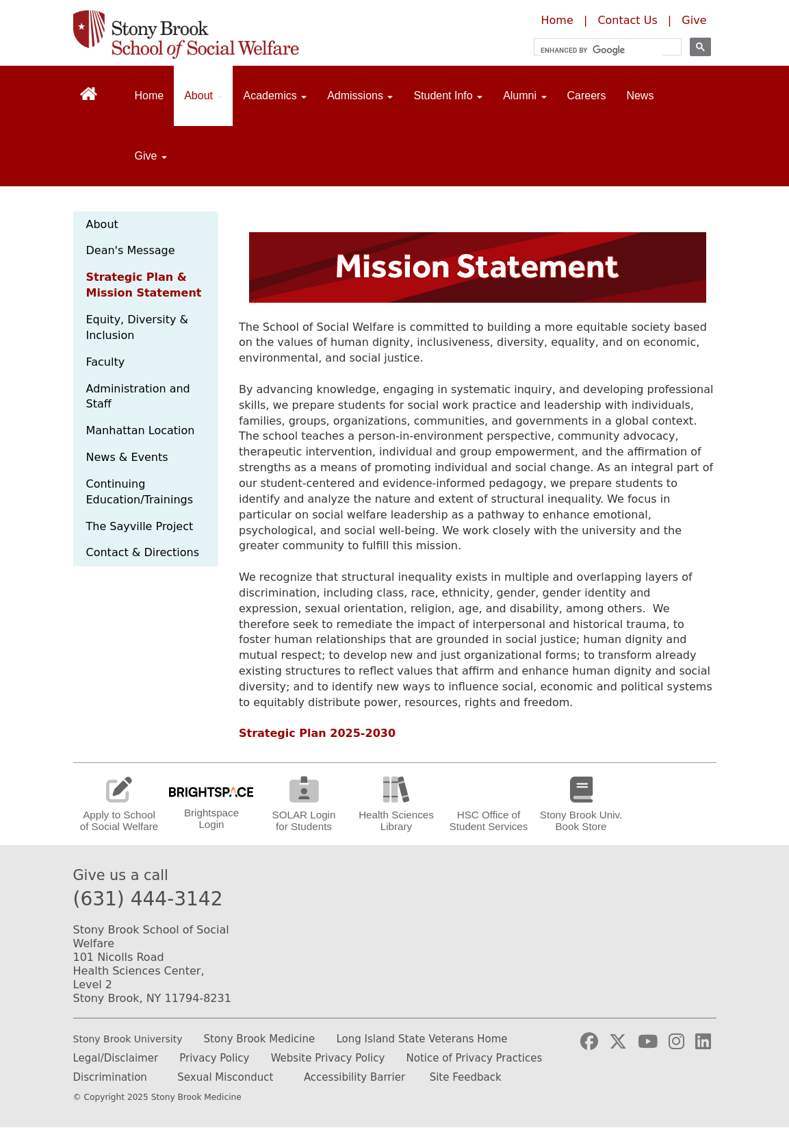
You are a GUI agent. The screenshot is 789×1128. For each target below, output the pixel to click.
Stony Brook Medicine (259, 1039)
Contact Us (627, 20)
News (640, 95)
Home (557, 20)
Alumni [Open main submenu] (524, 95)
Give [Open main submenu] (151, 156)
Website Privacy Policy (328, 1058)
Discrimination (110, 1077)
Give (694, 20)
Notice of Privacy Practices (474, 1058)
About (102, 224)
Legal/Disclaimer (116, 1058)
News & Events (127, 457)
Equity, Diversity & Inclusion (137, 327)
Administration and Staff (138, 396)
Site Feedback (466, 1077)
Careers (586, 95)
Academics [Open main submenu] (275, 95)
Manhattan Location (140, 430)
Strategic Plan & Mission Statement (144, 285)
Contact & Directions (143, 552)
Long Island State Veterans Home (421, 1039)
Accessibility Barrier (354, 1077)
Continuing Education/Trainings (140, 491)
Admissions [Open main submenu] (360, 95)
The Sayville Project (140, 526)
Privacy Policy (214, 1058)
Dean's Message (130, 250)
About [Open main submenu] (203, 95)
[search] (601, 50)
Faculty (105, 361)
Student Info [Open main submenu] (447, 95)
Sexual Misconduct (225, 1077)
